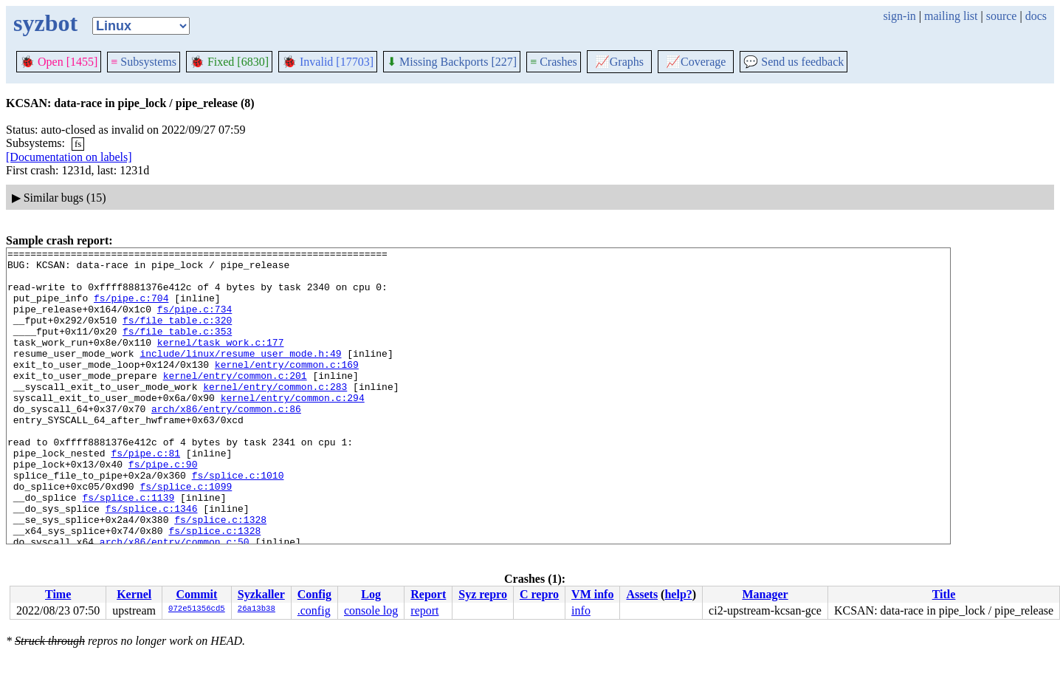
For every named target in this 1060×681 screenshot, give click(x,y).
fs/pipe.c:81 (145, 495)
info (581, 610)
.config (314, 610)
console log (371, 610)
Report (428, 594)
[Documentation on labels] (69, 157)
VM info (592, 594)
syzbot (45, 23)
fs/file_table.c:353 (177, 348)
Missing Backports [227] (452, 61)
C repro (539, 594)
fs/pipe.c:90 (163, 508)
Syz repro (482, 594)
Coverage (696, 61)
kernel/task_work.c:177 (220, 362)
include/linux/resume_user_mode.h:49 (240, 375)
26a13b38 (256, 609)
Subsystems (143, 61)
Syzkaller (261, 594)
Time (58, 594)
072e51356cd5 (196, 609)
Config (314, 594)
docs (1036, 16)
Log (371, 594)
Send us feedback (793, 61)
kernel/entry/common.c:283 (275, 415)
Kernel (134, 594)
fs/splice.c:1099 (186, 534)
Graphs (619, 61)
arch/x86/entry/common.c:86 (226, 441)
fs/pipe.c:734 (194, 322)
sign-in (899, 16)
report (424, 610)
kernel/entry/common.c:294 (293, 428)
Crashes (553, 61)
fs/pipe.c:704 (131, 308)
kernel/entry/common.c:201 (235, 401)
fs (78, 143)
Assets (642, 594)
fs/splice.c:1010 (238, 521)
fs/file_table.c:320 (177, 335)
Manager (765, 594)
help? (678, 594)
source (1001, 16)
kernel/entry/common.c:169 (287, 388)
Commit (196, 594)
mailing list (950, 16)
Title (944, 594)
